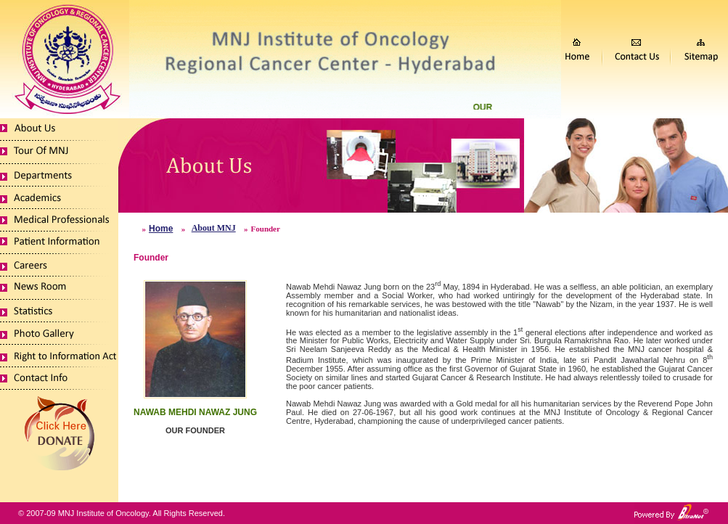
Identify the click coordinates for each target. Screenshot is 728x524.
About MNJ (214, 228)
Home (161, 229)
